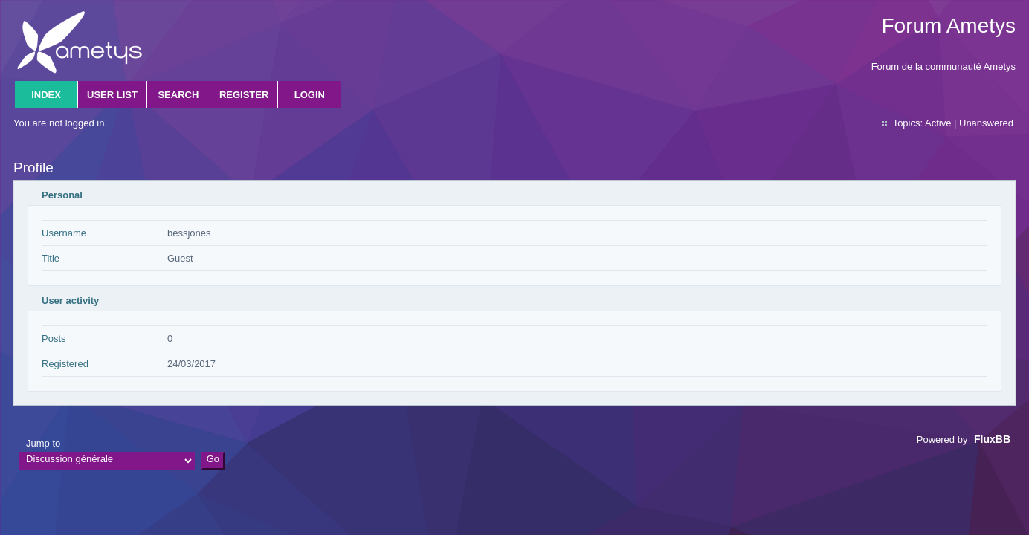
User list (112, 94)
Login (309, 94)
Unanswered (986, 123)
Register (243, 94)
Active (938, 123)
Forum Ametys (949, 25)
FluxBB (992, 439)
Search (178, 94)
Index (46, 94)
